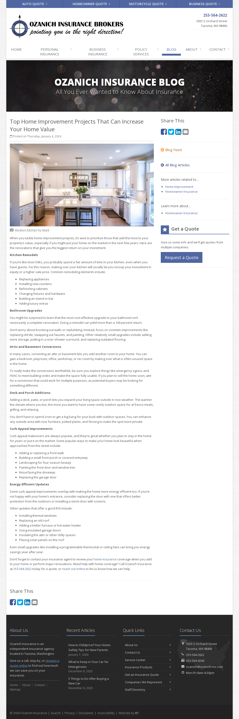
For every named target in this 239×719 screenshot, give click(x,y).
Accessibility (106, 713)
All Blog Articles (175, 165)
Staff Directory (148, 689)
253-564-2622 (22, 569)
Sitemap (15, 689)
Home (16, 49)
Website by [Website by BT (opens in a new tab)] (129, 713)
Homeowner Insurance (181, 191)
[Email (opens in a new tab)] (35, 602)
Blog (171, 49)
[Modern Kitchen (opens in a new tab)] (26, 230)
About (194, 49)
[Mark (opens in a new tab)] (45, 230)
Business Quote (204, 4)
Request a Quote (181, 257)
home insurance (105, 559)
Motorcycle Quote (148, 4)
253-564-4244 (195, 660)
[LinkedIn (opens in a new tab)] (27, 602)
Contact (219, 49)
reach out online (73, 569)
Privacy (70, 713)
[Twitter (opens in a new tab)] (20, 602)
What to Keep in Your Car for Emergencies (91, 667)
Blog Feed (171, 149)
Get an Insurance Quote (148, 675)
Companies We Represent (148, 682)
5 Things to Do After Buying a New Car (91, 683)
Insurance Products (148, 667)
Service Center (148, 660)
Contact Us (148, 652)
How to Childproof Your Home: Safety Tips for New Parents (91, 650)
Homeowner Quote (91, 4)
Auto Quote (34, 4)
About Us (148, 645)
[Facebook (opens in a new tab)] (13, 602)
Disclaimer (86, 713)
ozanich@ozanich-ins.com (204, 667)
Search (56, 713)
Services (146, 51)
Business (104, 51)
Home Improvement (179, 187)
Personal (56, 51)
